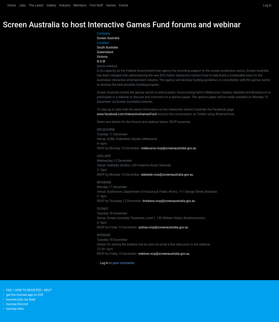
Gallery (51, 5)
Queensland (105, 52)
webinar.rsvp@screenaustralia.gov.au (163, 254)
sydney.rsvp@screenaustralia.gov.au (163, 227)
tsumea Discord (17, 304)
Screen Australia (108, 38)
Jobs (22, 5)
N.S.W (101, 61)
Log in (267, 5)
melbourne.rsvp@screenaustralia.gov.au (168, 148)
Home (12, 5)
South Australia (107, 47)
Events (123, 5)
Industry (65, 5)
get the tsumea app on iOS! (24, 295)
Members (80, 5)
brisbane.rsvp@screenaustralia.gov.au (169, 201)
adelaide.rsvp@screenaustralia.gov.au (167, 174)
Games (111, 5)
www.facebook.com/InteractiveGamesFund (127, 114)
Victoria (102, 57)
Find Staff (96, 5)
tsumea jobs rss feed (20, 299)
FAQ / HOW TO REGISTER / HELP (29, 290)
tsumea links (15, 309)
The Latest (36, 5)
